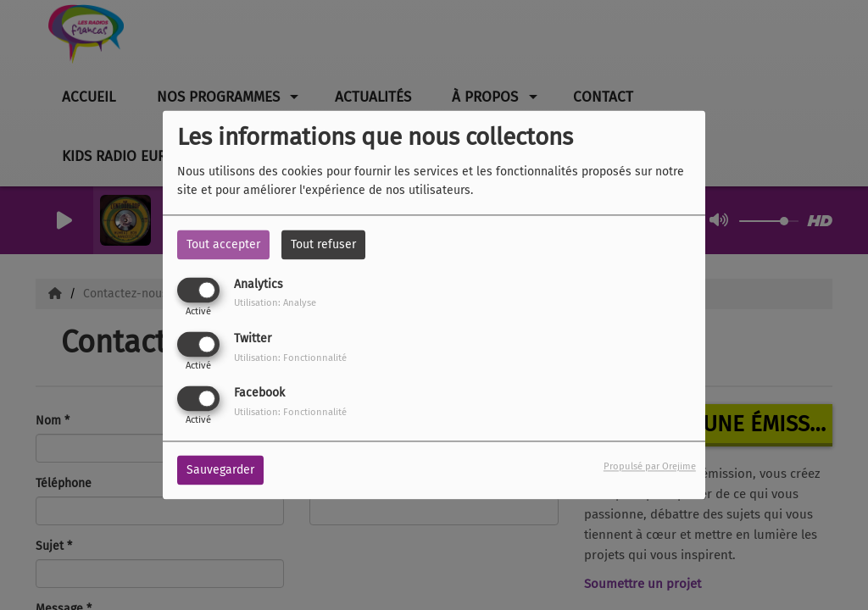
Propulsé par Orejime (650, 467)
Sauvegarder (220, 470)
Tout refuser (323, 244)
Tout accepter (223, 244)
